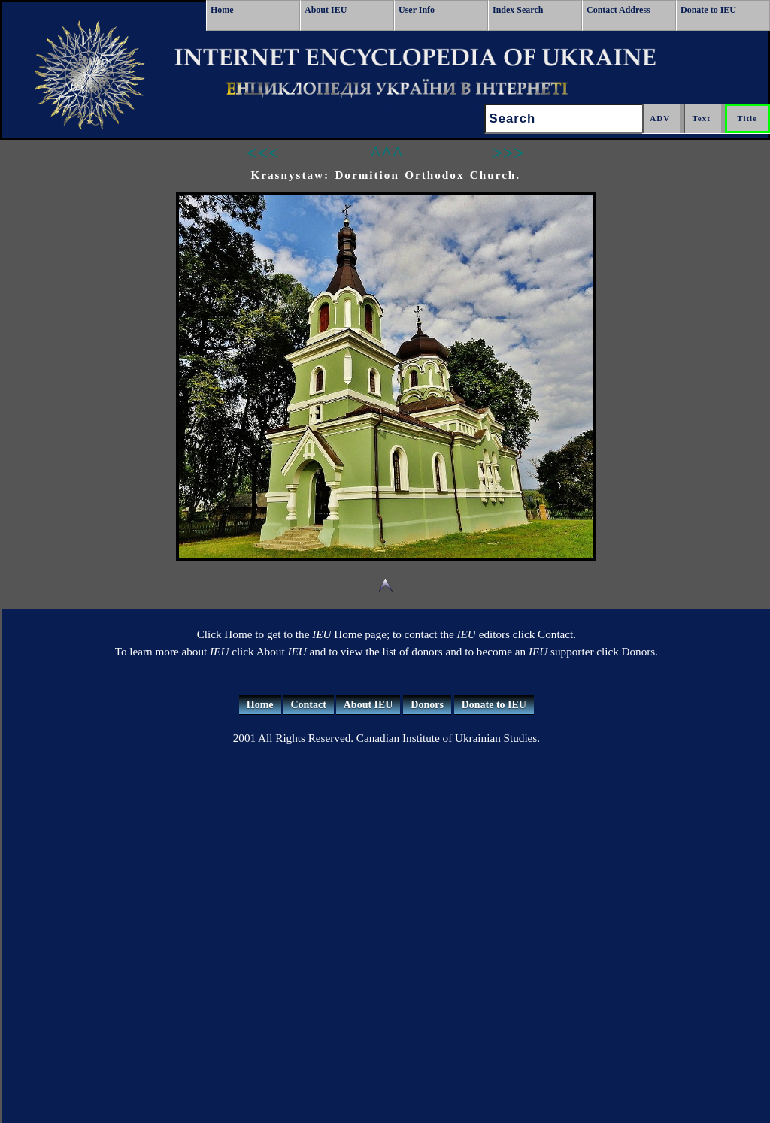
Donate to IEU (708, 10)
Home (222, 10)
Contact (308, 704)
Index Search (518, 10)
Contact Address (618, 10)
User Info (417, 10)
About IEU (326, 10)
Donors (427, 704)
